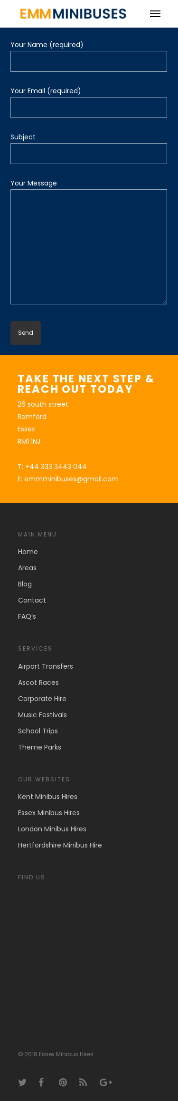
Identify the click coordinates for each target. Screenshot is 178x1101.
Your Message (88, 243)
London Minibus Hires (52, 829)
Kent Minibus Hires (47, 796)
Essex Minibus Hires (49, 813)
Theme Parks (39, 747)
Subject (88, 148)
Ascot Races (38, 682)
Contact (32, 600)
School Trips (38, 731)
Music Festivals (42, 715)
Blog (25, 584)
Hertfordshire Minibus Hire (60, 845)
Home (28, 551)
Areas (27, 568)
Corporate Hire (42, 698)
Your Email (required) (88, 102)
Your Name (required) (88, 56)
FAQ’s (27, 616)
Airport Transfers (45, 666)
